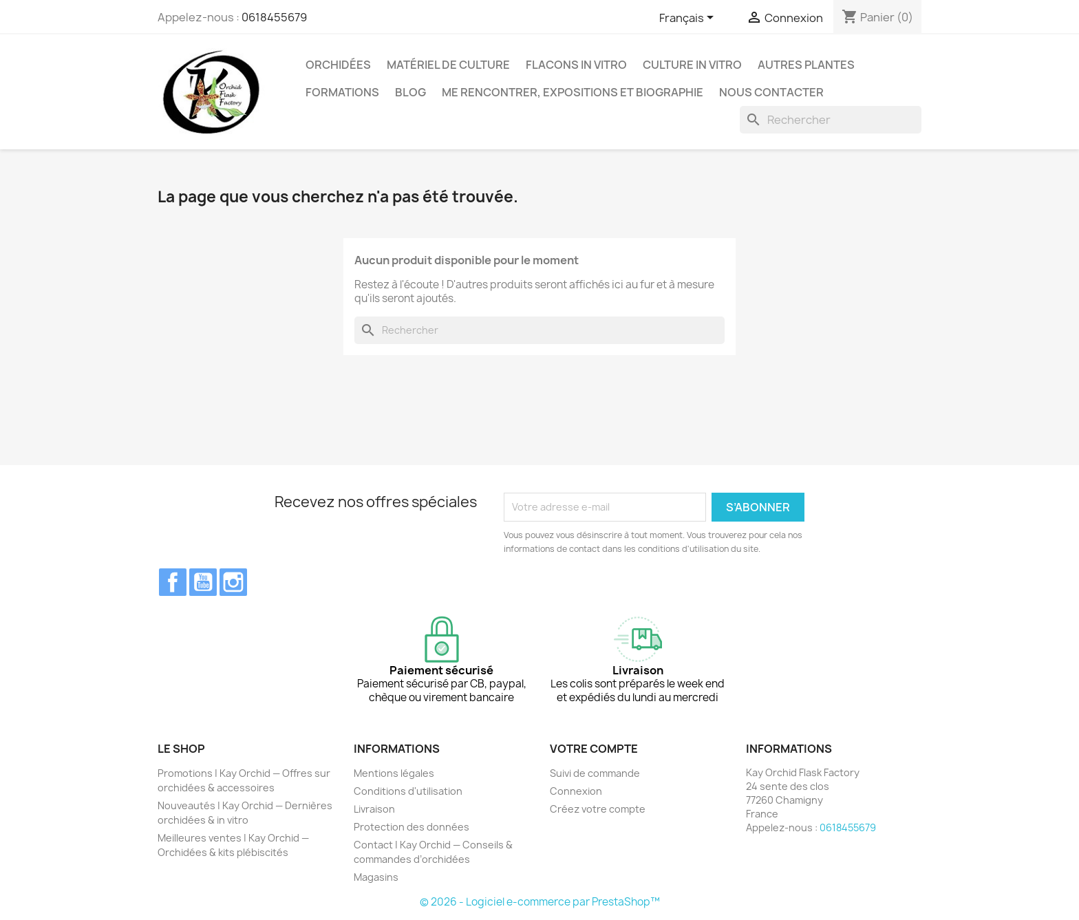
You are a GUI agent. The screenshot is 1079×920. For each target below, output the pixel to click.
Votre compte (594, 748)
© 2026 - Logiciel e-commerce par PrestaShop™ (540, 902)
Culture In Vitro (692, 64)
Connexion (576, 791)
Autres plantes (806, 64)
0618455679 (274, 17)
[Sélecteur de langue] (688, 18)
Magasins (376, 877)
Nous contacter (771, 92)
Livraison (374, 808)
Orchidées (338, 64)
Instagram (233, 582)
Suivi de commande (595, 773)
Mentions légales (394, 773)
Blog (410, 92)
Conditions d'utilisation (408, 791)
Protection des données (411, 826)
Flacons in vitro (576, 64)
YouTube (203, 582)
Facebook (172, 582)
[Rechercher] (830, 119)
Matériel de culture (448, 64)
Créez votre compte (597, 808)
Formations (342, 92)
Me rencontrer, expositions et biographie (572, 92)
